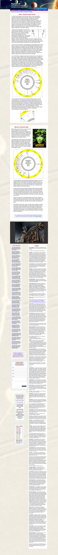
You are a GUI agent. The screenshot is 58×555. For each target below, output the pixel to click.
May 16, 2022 (13, 341)
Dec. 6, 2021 (13, 247)
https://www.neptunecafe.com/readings (38, 300)
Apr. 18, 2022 (13, 324)
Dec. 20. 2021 (13, 255)
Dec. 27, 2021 (13, 259)
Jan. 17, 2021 (13, 271)
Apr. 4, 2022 (13, 316)
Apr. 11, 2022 (13, 320)
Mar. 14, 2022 (14, 304)
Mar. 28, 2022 (14, 312)
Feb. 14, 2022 (13, 288)
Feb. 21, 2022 (13, 292)
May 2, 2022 (13, 333)
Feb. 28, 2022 (13, 296)
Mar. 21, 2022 (13, 308)
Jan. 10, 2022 (13, 267)
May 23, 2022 (13, 345)
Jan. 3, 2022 (13, 263)
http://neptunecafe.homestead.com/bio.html (39, 302)
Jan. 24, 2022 (13, 275)
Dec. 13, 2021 (13, 251)
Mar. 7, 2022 (13, 300)
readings (22, 398)
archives (19, 353)
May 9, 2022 (13, 337)
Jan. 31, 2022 (13, 279)
